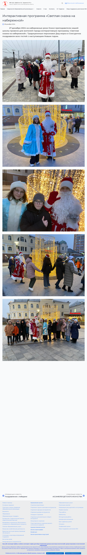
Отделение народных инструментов (41, 510)
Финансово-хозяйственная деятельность (13, 529)
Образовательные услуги (66, 502)
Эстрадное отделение (37, 514)
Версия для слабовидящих (75, 3)
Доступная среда (7, 539)
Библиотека (62, 514)
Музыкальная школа (37, 502)
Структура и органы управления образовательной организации (11, 508)
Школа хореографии (37, 529)
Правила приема (63, 510)
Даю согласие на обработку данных (54, 553)
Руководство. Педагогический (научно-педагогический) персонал (13, 519)
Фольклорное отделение (37, 521)
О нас (45, 9)
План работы (62, 512)
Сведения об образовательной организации (20, 9)
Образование (6, 514)
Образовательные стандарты (10, 516)
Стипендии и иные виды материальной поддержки (13, 536)
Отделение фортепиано (37, 505)
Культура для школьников (66, 519)
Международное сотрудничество (11, 541)
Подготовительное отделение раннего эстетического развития (41, 524)
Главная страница (7, 502)
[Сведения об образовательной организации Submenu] (34, 9)
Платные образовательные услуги (11, 526)
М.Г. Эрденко (60, 9)
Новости (38, 9)
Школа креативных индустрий (40, 534)
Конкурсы (61, 524)
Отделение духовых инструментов (40, 512)
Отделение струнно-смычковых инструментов (43, 507)
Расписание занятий (64, 505)
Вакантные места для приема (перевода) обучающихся (13, 532)
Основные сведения (8, 505)
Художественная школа (38, 527)
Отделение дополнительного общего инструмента (41, 517)
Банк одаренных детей (65, 521)
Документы (5, 511)
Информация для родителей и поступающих (71, 507)
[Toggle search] (62, 3)
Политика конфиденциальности (72, 553)
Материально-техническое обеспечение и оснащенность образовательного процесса (14, 523)
